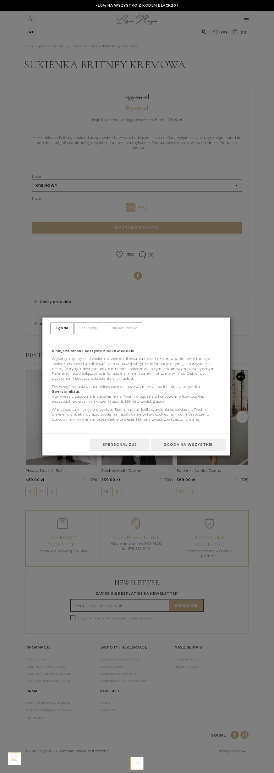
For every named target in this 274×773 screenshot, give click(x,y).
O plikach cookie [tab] (122, 328)
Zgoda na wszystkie (188, 444)
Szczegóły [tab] (88, 328)
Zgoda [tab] (61, 328)
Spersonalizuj (119, 444)
